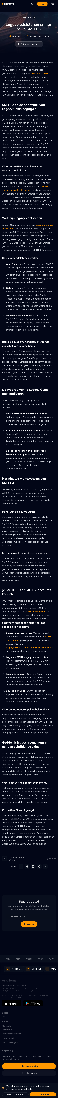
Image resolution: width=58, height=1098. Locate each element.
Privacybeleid (8, 1038)
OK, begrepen (42, 1094)
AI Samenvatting (29, 44)
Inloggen (42, 4)
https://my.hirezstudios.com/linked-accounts (29, 647)
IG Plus (5, 1017)
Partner (5, 1021)
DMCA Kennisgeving (11, 1043)
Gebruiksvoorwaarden (11, 1033)
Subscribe (29, 924)
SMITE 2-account (37, 611)
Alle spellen (7, 1026)
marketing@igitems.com (11, 997)
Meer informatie (15, 1094)
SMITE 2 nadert (40, 73)
